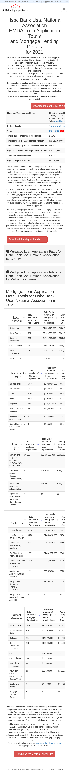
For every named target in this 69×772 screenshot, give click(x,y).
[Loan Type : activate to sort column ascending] (15, 444)
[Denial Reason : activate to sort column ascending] (16, 615)
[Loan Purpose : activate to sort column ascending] (16, 318)
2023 (51, 131)
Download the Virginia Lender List (27, 239)
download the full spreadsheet (48, 743)
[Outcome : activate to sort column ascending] (17, 520)
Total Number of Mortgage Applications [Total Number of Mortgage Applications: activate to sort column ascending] (33, 319)
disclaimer (60, 769)
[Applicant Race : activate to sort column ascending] (17, 373)
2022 (57, 131)
